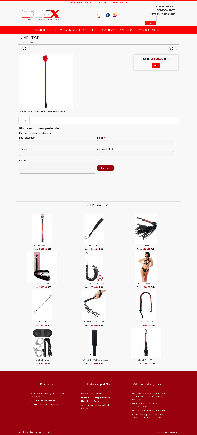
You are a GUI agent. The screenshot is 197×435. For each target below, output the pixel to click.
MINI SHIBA (42, 321)
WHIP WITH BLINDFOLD (94, 283)
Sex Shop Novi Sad (46, 30)
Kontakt (157, 30)
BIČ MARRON (94, 245)
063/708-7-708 (48, 400)
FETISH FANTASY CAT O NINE (94, 321)
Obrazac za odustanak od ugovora (95, 407)
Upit (24, 120)
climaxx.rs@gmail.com (162, 13)
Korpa (99, 15)
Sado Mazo (22, 42)
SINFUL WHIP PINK (145, 359)
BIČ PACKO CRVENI (42, 245)
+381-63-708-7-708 (165, 6)
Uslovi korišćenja (90, 401)
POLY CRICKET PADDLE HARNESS (94, 359)
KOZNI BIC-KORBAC (145, 321)
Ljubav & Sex (142, 30)
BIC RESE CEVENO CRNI (146, 245)
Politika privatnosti (91, 393)
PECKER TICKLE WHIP (42, 283)
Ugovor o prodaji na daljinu (96, 397)
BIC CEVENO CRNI (145, 283)
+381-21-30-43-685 (165, 10)
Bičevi (31, 42)
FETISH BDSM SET (42, 359)
